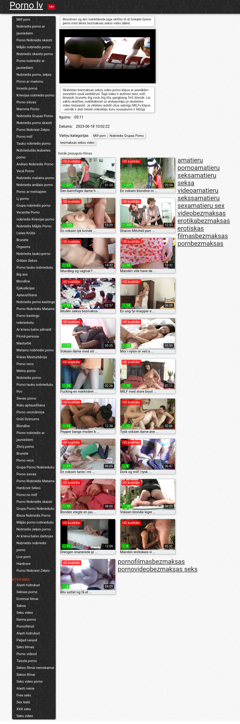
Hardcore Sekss (29, 488)
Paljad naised (27, 640)
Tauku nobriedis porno (34, 143)
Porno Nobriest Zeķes (33, 130)
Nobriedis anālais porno (35, 185)
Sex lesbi (23, 702)
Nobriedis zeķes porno (34, 529)
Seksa (21, 606)
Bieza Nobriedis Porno (34, 515)
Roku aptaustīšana (31, 405)
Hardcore (24, 564)
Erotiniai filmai (27, 599)
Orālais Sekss (27, 261)
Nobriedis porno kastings (36, 302)
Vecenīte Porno (28, 212)
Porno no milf (27, 495)
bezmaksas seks (173, 569)
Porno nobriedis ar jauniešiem (31, 64)
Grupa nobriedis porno (34, 205)
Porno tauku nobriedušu (35, 267)
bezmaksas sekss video (78, 142)
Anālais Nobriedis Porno (35, 164)
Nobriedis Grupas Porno (35, 116)
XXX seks (24, 709)
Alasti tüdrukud (28, 585)
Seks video (25, 613)
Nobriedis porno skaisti (34, 123)
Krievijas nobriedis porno (36, 95)
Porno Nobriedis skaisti (34, 40)
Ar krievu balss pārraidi (34, 329)
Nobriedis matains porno (36, 178)
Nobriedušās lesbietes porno (34, 153)
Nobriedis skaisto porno (35, 54)
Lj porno (23, 199)
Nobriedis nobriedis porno (31, 546)
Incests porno (27, 88)
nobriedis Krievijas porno (36, 219)
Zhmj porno (25, 447)
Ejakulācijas (26, 288)
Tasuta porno (27, 661)
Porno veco (25, 364)
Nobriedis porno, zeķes (34, 75)
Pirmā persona (28, 336)
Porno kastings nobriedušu (28, 319)
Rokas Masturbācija (32, 357)
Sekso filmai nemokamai (35, 668)
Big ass (22, 274)
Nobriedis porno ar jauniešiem (31, 29)
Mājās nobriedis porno (34, 47)
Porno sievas (26, 102)
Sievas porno (26, 398)
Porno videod (27, 654)
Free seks (24, 695)
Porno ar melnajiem (31, 192)
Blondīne (23, 281)
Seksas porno (27, 592)
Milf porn (23, 19)
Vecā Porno (25, 171)
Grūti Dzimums (28, 419)
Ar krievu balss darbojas (35, 536)
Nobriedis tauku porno (34, 254)
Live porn (24, 557)
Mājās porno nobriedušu (35, 522)
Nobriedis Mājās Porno (34, 226)
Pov (19, 391)
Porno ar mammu (30, 81)
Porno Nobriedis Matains (36, 309)
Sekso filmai (26, 675)
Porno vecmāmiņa (30, 412)
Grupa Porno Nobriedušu (36, 467)
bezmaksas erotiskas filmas (204, 228)
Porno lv (26, 5)
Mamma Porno (28, 109)
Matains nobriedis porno (35, 350)
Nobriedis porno (29, 378)
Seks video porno (30, 681)
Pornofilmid (25, 626)
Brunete (23, 240)
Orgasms (23, 247)
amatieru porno (190, 164)
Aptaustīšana (27, 295)
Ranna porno (26, 619)
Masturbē (24, 343)
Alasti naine (26, 688)
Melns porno (26, 371)
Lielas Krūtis (26, 233)
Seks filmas (25, 647)
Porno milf (24, 137)
